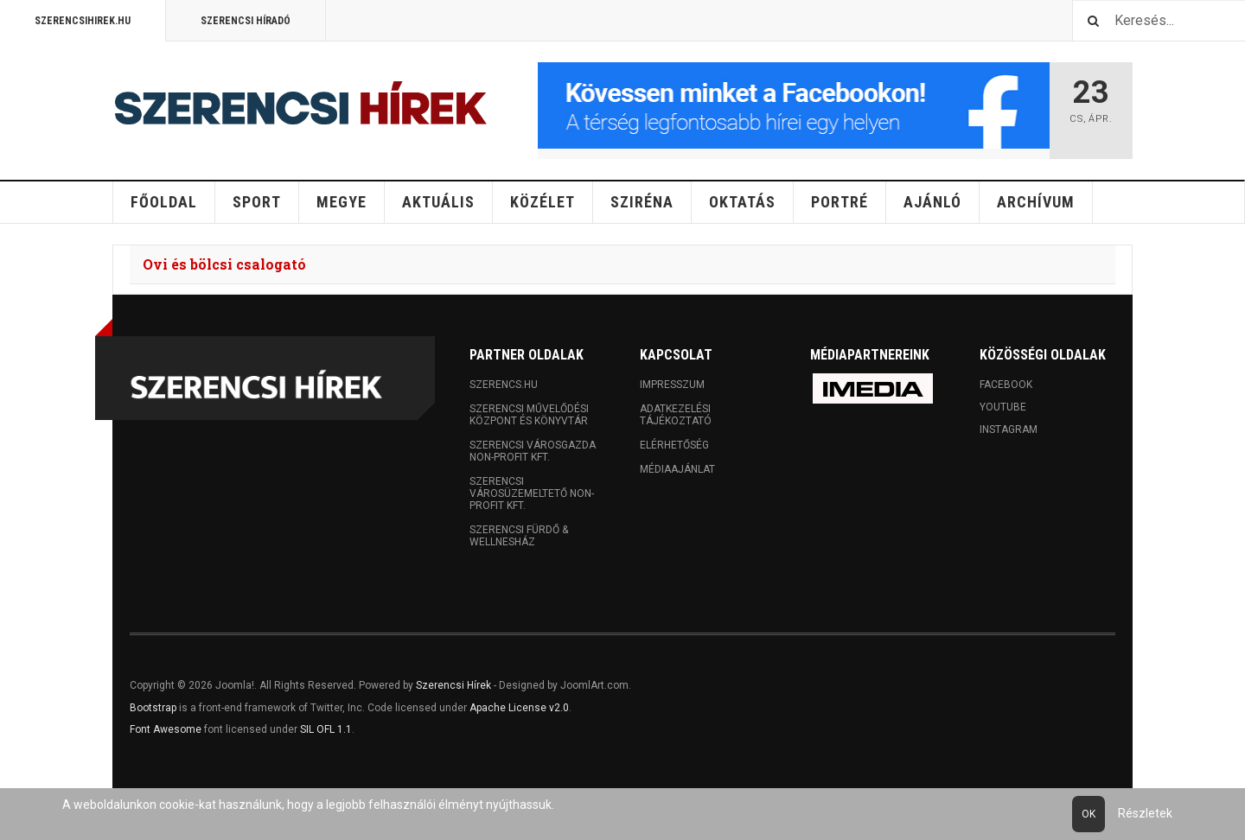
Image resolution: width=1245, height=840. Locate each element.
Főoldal (164, 202)
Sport (257, 202)
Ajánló (932, 202)
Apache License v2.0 (519, 708)
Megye (341, 202)
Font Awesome (165, 729)
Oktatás (742, 202)
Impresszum (672, 385)
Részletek (1145, 813)
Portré (839, 202)
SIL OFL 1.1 (326, 729)
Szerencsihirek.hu (83, 21)
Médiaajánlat (677, 469)
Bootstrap (153, 708)
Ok (1088, 814)
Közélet (542, 202)
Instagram (1009, 429)
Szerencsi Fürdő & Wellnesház (518, 536)
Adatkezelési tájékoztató (676, 415)
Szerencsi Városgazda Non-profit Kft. (532, 451)
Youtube (1003, 407)
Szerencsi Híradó (245, 21)
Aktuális (438, 202)
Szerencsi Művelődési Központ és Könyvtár (529, 415)
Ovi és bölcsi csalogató (224, 264)
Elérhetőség (674, 445)
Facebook (1006, 385)
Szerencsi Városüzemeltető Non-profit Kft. (531, 493)
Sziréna (642, 202)
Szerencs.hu (503, 385)
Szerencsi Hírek (453, 685)
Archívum (1036, 202)
